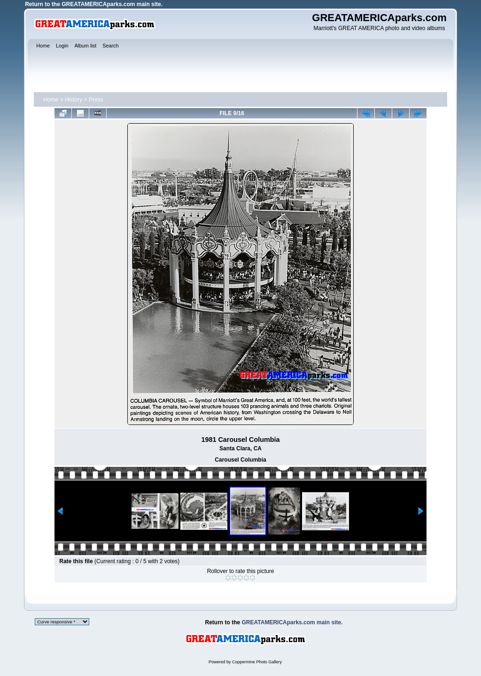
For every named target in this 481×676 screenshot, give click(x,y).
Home (50, 99)
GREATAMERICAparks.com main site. (112, 4)
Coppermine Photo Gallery (257, 662)
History (73, 99)
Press (96, 99)
